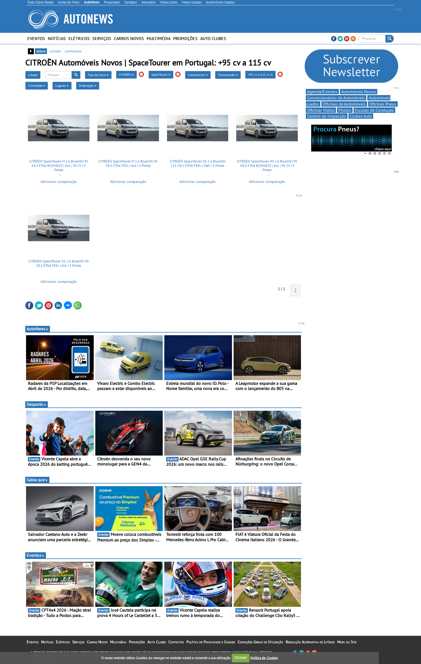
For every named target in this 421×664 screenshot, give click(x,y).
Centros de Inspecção (326, 116)
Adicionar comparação (59, 181)
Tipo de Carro (98, 75)
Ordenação (87, 86)
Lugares (62, 86)
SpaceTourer (160, 75)
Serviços (101, 38)
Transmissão (228, 75)
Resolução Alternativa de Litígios (310, 642)
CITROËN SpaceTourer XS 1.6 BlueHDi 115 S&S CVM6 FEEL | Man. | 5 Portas (198, 163)
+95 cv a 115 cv (260, 75)
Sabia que (37, 479)
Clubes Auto (361, 116)
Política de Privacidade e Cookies (210, 642)
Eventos (36, 38)
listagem (55, 51)
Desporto (36, 404)
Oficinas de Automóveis (344, 104)
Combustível (198, 75)
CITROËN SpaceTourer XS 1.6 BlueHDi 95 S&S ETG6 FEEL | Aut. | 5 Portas (58, 263)
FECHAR (240, 657)
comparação (73, 51)
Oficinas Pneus (382, 104)
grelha (41, 51)
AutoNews (38, 328)
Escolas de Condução (374, 110)
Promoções (185, 38)
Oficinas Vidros (321, 110)
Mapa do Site (346, 642)
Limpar (33, 75)
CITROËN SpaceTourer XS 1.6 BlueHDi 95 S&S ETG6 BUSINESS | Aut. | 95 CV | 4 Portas (267, 165)
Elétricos (79, 38)
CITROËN (126, 75)
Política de (264, 657)
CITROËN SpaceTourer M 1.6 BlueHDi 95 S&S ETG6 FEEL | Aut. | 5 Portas (128, 163)
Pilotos (344, 110)
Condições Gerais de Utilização (260, 642)
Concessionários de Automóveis (336, 97)
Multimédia (158, 38)
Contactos (176, 642)
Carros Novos (129, 38)
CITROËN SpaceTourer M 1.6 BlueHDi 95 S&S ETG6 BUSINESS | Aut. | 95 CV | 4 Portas (58, 165)
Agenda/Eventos (322, 91)
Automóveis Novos (358, 91)
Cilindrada (36, 86)
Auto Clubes (213, 38)
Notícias (57, 38)
